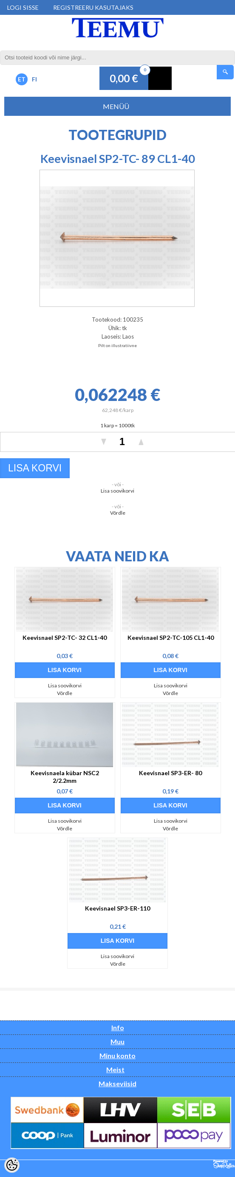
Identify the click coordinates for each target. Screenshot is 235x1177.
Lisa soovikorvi (117, 491)
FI (34, 79)
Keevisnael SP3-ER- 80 (170, 772)
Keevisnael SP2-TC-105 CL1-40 (170, 637)
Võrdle (117, 513)
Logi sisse (23, 7)
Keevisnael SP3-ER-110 (117, 908)
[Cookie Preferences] (12, 1165)
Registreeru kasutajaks (93, 7)
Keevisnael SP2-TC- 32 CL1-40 (65, 637)
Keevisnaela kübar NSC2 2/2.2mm (65, 776)
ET (21, 79)
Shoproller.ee (224, 1164)
